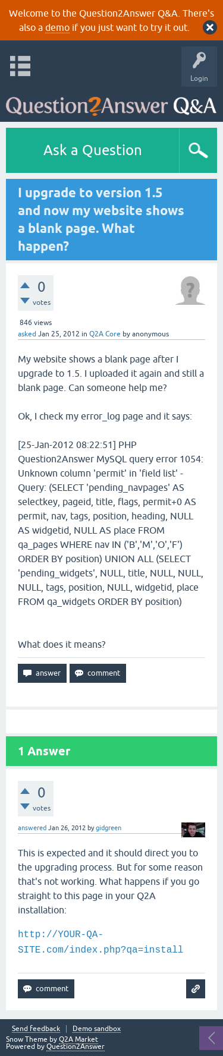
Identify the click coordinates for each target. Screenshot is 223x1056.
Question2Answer (75, 1046)
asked (27, 334)
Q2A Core (105, 334)
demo (57, 27)
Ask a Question (92, 150)
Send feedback (36, 1029)
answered (32, 827)
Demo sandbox (97, 1029)
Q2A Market (78, 1039)
